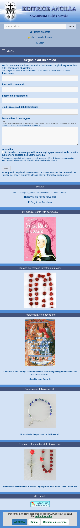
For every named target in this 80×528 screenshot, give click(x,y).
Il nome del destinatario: (15, 95)
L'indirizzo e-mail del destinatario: (20, 107)
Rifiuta (34, 522)
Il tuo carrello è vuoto (40, 37)
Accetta (19, 522)
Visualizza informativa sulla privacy (42, 160)
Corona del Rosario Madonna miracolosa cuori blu (21, 125)
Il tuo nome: (8, 73)
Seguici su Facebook (40, 202)
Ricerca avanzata (40, 32)
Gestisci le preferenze (55, 522)
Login (40, 43)
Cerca (71, 26)
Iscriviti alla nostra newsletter (40, 196)
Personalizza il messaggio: (16, 118)
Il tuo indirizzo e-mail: (13, 84)
